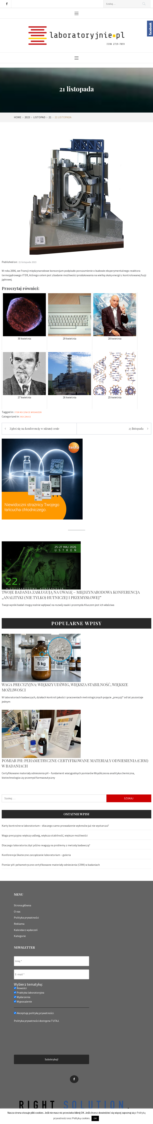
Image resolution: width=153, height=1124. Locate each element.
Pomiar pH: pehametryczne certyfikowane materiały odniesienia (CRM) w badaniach (51, 864)
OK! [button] (95, 1118)
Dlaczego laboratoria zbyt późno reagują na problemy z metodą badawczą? (46, 845)
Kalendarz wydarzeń (26, 930)
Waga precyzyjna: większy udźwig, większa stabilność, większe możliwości (45, 835)
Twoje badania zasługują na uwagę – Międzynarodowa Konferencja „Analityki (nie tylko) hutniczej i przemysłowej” (71, 595)
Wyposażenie (23, 1001)
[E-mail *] (51, 974)
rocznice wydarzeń (31, 412)
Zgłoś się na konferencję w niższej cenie (34, 428)
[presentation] (28, 1038)
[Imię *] (51, 961)
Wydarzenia (22, 997)
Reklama (19, 923)
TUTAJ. (55, 1020)
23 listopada (136, 428)
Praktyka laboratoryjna (29, 992)
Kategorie (20, 936)
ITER (17, 412)
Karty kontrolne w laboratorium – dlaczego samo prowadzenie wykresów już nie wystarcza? (55, 825)
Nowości (20, 988)
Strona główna (22, 905)
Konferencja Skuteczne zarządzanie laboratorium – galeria (36, 855)
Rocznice (25, 416)
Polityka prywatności (26, 917)
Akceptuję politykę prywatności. (34, 1013)
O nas (17, 911)
